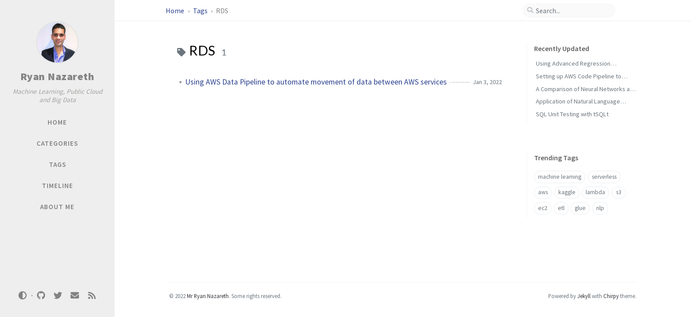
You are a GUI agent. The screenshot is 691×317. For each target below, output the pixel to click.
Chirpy (611, 295)
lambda (595, 192)
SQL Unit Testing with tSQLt (572, 114)
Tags (201, 10)
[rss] (91, 295)
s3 (618, 192)
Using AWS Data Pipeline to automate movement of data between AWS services (316, 82)
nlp (600, 208)
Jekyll (584, 295)
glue (580, 208)
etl (561, 208)
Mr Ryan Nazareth (208, 295)
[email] (75, 295)
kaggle (567, 192)
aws (543, 192)
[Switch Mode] (23, 295)
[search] (572, 10)
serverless (604, 177)
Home (176, 10)
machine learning (559, 177)
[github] (41, 295)
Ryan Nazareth (57, 76)
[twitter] (57, 295)
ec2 (542, 208)
